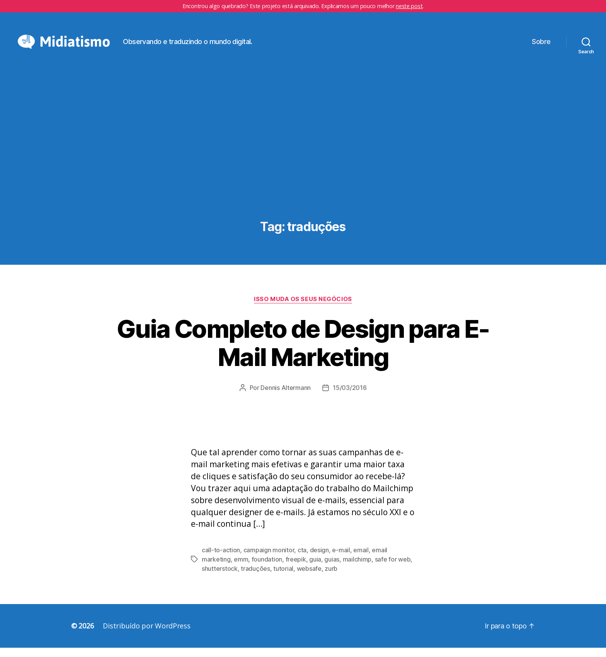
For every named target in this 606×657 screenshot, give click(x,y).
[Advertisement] (303, 163)
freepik (296, 568)
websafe (309, 578)
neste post (409, 6)
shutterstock (220, 578)
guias (331, 568)
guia (315, 568)
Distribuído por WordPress (146, 635)
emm (241, 568)
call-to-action (221, 559)
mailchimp (357, 568)
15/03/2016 (349, 396)
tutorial (283, 578)
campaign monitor (268, 559)
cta (302, 559)
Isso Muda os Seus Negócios (303, 308)
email (361, 559)
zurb (331, 578)
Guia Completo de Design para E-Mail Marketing (303, 352)
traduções (255, 578)
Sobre (541, 46)
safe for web (393, 568)
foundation (267, 568)
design (319, 559)
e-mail (341, 559)
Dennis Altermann (285, 396)
